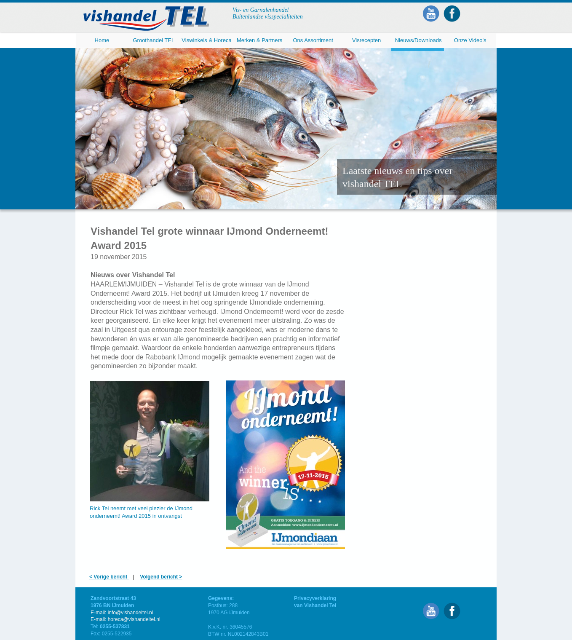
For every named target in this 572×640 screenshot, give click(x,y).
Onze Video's (470, 40)
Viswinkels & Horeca (206, 40)
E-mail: (99, 619)
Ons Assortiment (313, 40)
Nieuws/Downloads (418, 40)
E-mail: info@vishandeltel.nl (122, 613)
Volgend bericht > (161, 577)
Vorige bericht (111, 577)
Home (102, 40)
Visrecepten (366, 40)
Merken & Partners (259, 40)
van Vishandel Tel (315, 605)
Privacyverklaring (315, 598)
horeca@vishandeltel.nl (134, 619)
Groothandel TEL (153, 40)
